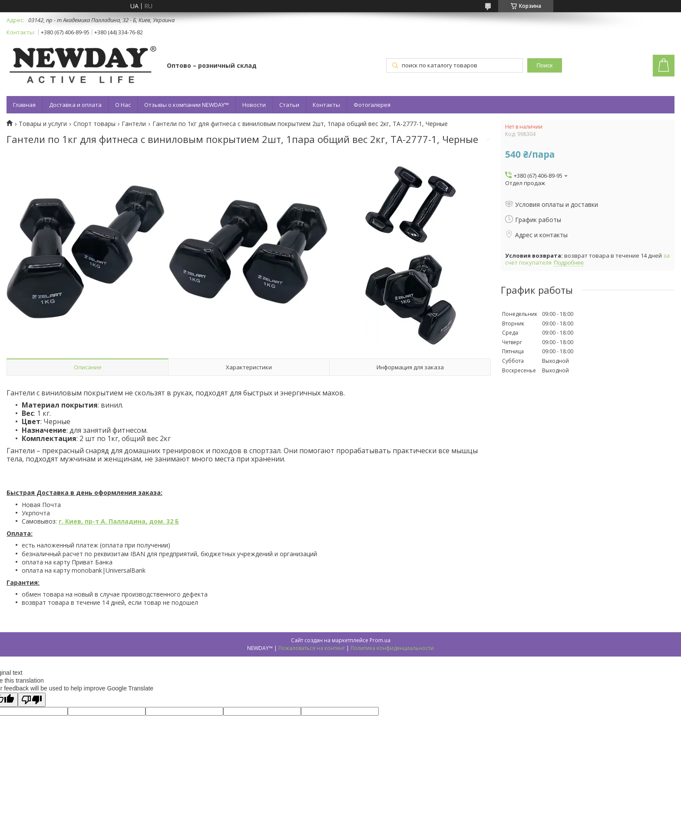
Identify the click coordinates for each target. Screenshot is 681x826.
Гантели (134, 124)
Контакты (326, 105)
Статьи (289, 105)
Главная (24, 105)
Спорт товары (94, 124)
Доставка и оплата (75, 105)
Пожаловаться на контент (311, 648)
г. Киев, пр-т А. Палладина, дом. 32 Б (119, 521)
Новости (254, 105)
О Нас (123, 105)
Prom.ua (380, 640)
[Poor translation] (32, 700)
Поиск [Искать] (544, 65)
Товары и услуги (43, 124)
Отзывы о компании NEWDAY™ (186, 105)
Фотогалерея (372, 105)
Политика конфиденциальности (392, 648)
